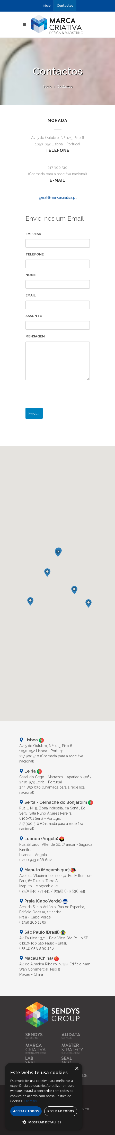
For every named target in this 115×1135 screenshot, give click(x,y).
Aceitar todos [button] (26, 1111)
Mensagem (35, 336)
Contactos (65, 5)
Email (30, 295)
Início (47, 5)
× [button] (76, 1069)
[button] (58, 554)
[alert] (43, 1096)
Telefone (34, 254)
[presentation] (64, 394)
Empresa (33, 234)
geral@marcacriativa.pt (57, 197)
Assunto (33, 316)
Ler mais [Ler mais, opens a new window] (30, 1101)
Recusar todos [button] (60, 1111)
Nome (30, 275)
